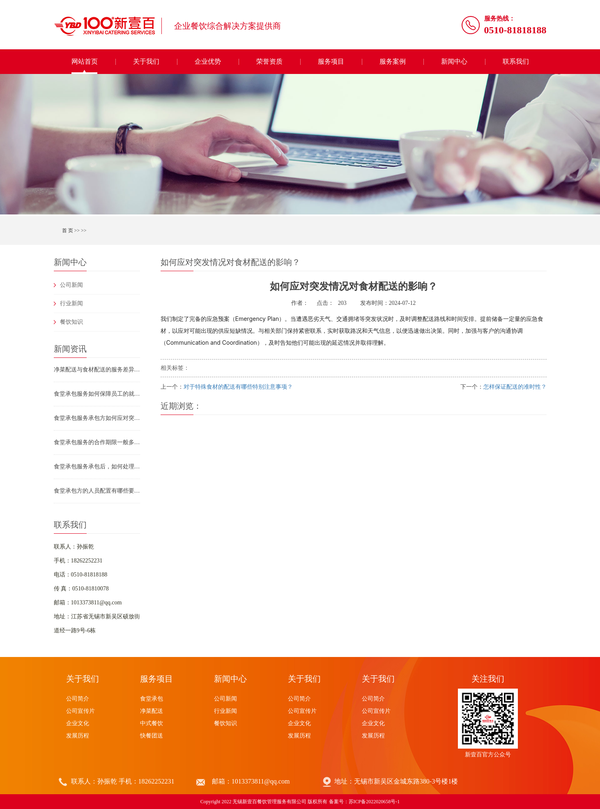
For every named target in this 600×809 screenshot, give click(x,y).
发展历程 (77, 736)
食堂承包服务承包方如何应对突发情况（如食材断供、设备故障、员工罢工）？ (97, 418)
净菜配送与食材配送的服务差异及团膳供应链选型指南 (97, 369)
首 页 (67, 230)
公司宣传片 (80, 711)
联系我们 (516, 61)
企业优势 (208, 61)
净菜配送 (151, 711)
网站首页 (84, 61)
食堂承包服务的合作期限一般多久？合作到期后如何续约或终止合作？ (97, 442)
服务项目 (331, 61)
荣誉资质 (269, 61)
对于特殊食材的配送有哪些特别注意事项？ (238, 387)
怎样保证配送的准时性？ (515, 387)
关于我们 (146, 61)
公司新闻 (71, 285)
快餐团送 (151, 736)
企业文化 (77, 723)
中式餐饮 (151, 723)
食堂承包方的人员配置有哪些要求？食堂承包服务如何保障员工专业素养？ (97, 491)
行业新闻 (71, 303)
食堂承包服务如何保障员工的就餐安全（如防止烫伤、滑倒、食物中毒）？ (97, 394)
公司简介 (77, 699)
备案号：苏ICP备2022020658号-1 (364, 801)
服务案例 (392, 61)
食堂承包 (151, 699)
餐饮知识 (71, 322)
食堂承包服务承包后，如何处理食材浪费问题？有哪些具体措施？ (97, 466)
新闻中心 (454, 61)
